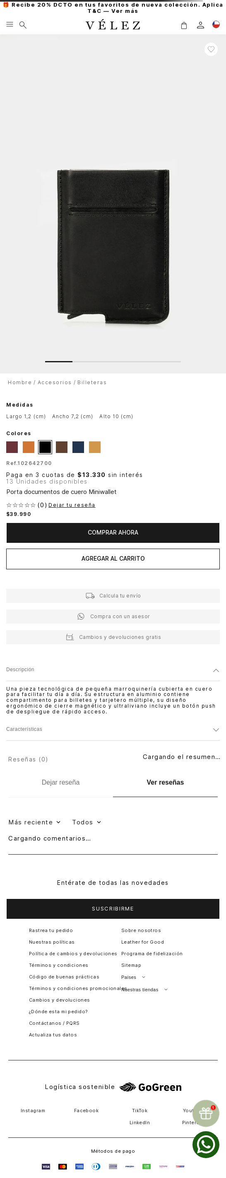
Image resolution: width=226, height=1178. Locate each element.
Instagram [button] (33, 1110)
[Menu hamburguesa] (9, 25)
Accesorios (55, 382)
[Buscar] (22, 25)
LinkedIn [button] (140, 1122)
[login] (200, 25)
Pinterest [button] (193, 1122)
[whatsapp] (205, 1144)
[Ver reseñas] (165, 782)
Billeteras (92, 382)
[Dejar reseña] (60, 782)
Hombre (20, 382)
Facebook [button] (86, 1110)
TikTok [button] (140, 1110)
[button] (183, 25)
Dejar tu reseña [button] (72, 505)
